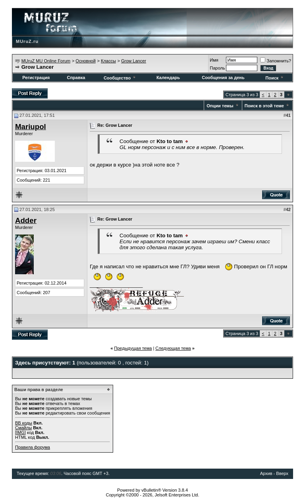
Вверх (282, 473)
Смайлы (23, 427)
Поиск (274, 78)
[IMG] (20, 432)
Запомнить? (275, 60)
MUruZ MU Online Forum (45, 60)
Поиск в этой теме (264, 105)
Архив (266, 473)
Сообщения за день (223, 77)
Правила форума (32, 447)
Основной (85, 60)
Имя (214, 60)
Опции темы (220, 105)
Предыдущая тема (133, 348)
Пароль (217, 68)
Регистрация (36, 77)
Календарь (168, 77)
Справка (76, 77)
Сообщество (120, 78)
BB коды (23, 423)
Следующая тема (173, 348)
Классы (108, 60)
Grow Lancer (133, 60)
